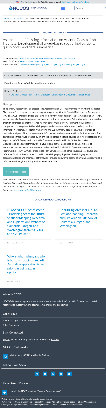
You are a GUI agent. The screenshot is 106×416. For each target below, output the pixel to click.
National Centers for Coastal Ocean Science (33, 399)
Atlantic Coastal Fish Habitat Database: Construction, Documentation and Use (50, 94)
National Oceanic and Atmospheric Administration (54, 402)
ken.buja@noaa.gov (54, 64)
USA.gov (5, 402)
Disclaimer (45, 404)
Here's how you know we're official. (76, 2)
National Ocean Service (86, 402)
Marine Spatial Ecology (66, 58)
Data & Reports (19, 18)
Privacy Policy (22, 404)
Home (7, 18)
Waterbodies (39, 61)
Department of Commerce (21, 402)
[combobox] (89, 8)
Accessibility (34, 404)
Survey (54, 404)
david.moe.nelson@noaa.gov (32, 64)
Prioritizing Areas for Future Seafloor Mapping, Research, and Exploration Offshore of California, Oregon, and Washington (79, 218)
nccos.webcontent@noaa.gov (28, 189)
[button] (63, 8)
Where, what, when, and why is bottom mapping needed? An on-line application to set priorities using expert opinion (26, 264)
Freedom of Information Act (70, 404)
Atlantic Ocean (26, 61)
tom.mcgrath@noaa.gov (74, 64)
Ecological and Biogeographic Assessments (36, 58)
